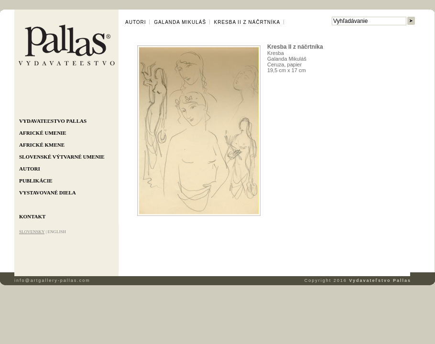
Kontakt (32, 216)
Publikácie (36, 180)
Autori (29, 169)
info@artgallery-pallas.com (52, 280)
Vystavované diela (47, 192)
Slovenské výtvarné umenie (62, 157)
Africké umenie (42, 133)
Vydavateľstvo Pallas (53, 121)
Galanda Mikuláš (180, 22)
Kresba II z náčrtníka (247, 22)
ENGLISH (56, 231)
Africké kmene (42, 145)
